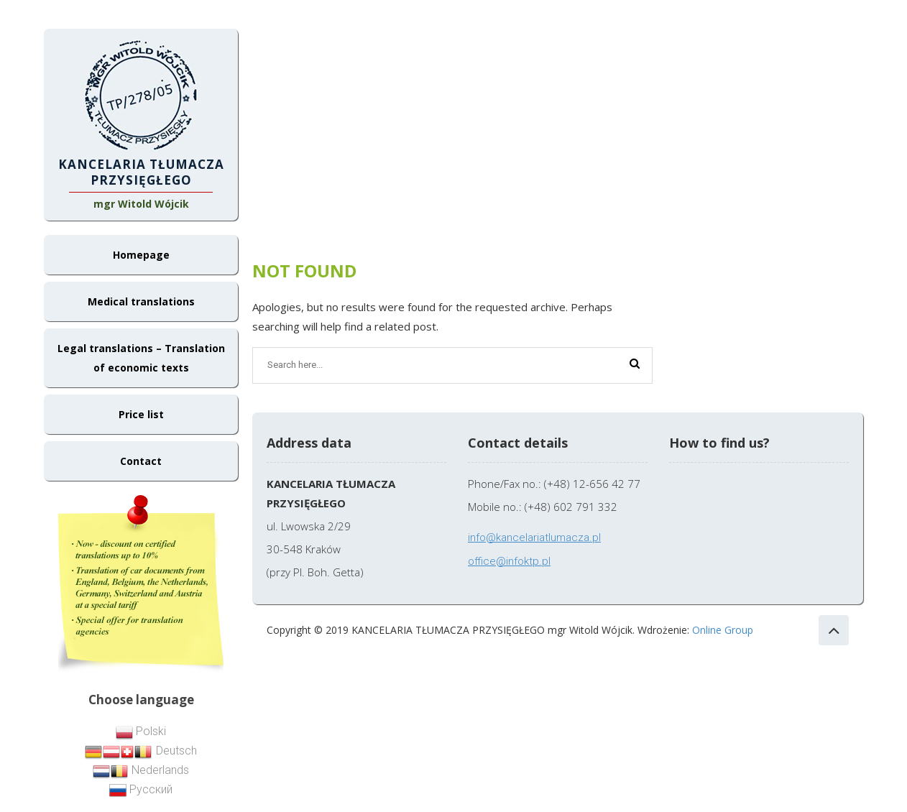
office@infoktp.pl (509, 561)
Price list (141, 414)
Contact (141, 461)
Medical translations (141, 301)
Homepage (141, 255)
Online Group (722, 630)
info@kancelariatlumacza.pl (534, 537)
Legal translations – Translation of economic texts (141, 357)
